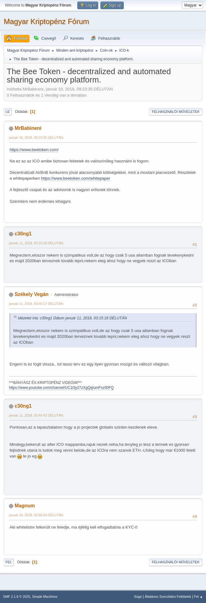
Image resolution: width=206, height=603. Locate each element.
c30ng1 (22, 233)
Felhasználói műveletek (176, 112)
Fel (9, 562)
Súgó (138, 596)
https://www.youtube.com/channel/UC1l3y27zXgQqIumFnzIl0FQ (61, 387)
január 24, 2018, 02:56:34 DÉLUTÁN (36, 515)
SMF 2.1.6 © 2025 (16, 596)
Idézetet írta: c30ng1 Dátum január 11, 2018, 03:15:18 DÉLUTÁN (72, 318)
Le (8, 112)
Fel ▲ (198, 596)
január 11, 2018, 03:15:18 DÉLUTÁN (36, 243)
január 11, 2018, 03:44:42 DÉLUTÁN (36, 415)
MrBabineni (27, 128)
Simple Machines (44, 596)
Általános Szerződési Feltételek (168, 596)
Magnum (24, 505)
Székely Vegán (31, 294)
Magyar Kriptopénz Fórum (46, 21)
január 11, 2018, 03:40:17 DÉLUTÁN (36, 303)
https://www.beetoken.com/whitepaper (75, 178)
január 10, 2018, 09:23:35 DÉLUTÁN (36, 137)
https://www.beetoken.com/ (34, 149)
